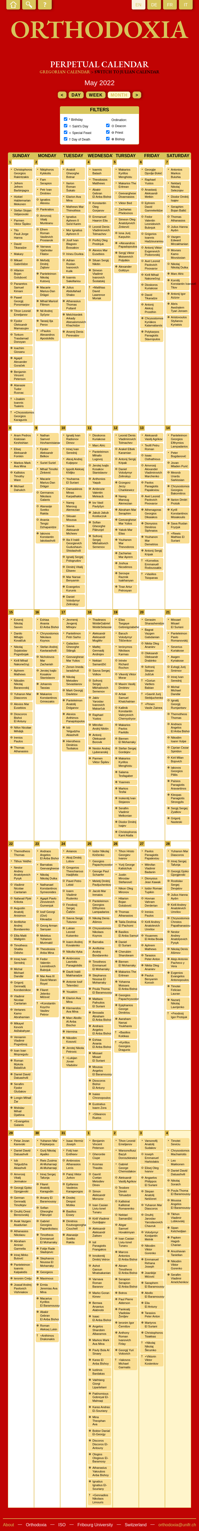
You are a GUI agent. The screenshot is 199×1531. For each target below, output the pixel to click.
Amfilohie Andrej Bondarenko (22, 925)
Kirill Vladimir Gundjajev (100, 1220)
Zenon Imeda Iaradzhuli (74, 668)
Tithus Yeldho (22, 861)
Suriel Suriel (48, 462)
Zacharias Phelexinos (126, 211)
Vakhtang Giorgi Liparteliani (99, 1383)
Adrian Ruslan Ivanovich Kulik (72, 266)
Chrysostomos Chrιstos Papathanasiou (180, 922)
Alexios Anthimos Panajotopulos (75, 717)
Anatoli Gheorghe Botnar (72, 173)
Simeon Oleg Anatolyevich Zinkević (127, 223)
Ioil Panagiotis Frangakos (99, 1246)
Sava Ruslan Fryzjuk (179, 525)
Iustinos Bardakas (98, 1371)
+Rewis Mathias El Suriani (177, 537)
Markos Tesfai (123, 790)
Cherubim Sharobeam (126, 953)
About (8, 1525)
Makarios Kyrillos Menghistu (125, 173)
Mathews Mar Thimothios (75, 208)
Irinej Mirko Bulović (21, 1256)
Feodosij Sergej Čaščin (71, 908)
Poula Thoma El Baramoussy (102, 990)
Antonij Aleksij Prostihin (150, 308)
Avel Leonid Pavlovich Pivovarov (152, 264)
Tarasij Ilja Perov (46, 322)
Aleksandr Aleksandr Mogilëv (98, 637)
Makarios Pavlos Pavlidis (124, 728)
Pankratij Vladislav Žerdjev (124, 1313)
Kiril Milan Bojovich (177, 759)
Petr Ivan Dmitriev (46, 191)
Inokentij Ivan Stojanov (127, 800)
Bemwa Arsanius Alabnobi (98, 1306)
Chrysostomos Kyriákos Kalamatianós (154, 322)
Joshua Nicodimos (125, 565)
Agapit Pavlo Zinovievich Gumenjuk (48, 902)
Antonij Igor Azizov (178, 295)
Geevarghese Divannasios (127, 195)
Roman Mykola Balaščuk (20, 1064)
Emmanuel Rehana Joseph (152, 1263)
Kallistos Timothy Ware (19, 476)
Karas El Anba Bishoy (100, 1361)
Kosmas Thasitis (97, 1166)
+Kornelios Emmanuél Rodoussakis (153, 564)
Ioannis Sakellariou (73, 279)
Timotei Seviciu (176, 1142)
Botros (123, 1292)
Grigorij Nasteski (176, 820)
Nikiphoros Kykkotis (47, 171)
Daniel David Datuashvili (22, 1076)
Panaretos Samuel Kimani (20, 287)
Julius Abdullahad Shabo (73, 291)
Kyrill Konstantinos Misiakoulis (179, 513)
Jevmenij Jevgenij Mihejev (72, 623)
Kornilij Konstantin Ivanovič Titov (183, 284)
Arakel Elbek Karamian (127, 450)
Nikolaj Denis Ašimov (100, 920)
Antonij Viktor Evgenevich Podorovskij (153, 251)
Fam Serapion (46, 181)
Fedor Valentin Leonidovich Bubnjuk (152, 222)
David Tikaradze (20, 245)
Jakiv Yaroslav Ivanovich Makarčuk (98, 703)
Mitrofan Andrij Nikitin (100, 726)
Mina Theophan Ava (99, 1421)
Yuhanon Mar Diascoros (22, 695)
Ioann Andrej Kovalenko (74, 943)
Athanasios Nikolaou (21, 1233)
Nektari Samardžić (99, 662)
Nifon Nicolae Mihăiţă (22, 729)
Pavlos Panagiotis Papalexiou (152, 486)
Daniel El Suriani (125, 943)
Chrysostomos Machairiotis (180, 1152)
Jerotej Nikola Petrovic (75, 1049)
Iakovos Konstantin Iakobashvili (47, 537)
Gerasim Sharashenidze (154, 621)
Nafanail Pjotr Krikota (22, 900)
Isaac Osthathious (152, 457)
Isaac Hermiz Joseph (74, 1142)
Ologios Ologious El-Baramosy (100, 1458)
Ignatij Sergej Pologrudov (74, 558)
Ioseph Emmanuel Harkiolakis (152, 1158)
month (119, 95)
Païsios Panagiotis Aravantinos (178, 784)
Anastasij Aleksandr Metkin (151, 193)
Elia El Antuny (151, 1304)
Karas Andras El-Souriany (101, 1408)
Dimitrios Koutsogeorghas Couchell (76, 1225)
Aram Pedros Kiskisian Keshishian (22, 439)
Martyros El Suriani (151, 1324)
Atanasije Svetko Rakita (46, 510)
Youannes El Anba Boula (154, 937)
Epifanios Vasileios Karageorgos (74, 1188)
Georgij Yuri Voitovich (126, 1352)
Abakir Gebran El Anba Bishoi (101, 193)
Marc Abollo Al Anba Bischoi (73, 1021)
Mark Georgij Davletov (74, 692)
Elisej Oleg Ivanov (152, 1169)
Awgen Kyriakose (177, 658)
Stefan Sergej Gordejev (127, 750)
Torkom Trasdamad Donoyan (21, 338)
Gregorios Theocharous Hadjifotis (74, 871)
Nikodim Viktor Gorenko (150, 1249)
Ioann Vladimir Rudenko (72, 894)
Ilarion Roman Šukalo (70, 187)
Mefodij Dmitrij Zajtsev (44, 264)
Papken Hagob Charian (176, 1241)
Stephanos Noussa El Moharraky (99, 979)
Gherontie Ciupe (98, 1156)
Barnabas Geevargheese (49, 866)
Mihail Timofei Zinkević (49, 471)
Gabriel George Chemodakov (127, 1168)
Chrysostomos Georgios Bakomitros (180, 490)
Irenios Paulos (18, 739)
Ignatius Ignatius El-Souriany (99, 1485)
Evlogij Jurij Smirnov (178, 668)
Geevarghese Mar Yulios (127, 521)
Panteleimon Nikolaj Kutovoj (48, 277)
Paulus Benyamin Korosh (151, 979)
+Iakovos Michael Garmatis (124, 1363)
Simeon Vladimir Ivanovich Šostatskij (98, 276)
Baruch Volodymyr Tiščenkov (125, 637)
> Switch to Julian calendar (125, 72)
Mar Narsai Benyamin (73, 578)
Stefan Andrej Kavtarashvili (49, 648)
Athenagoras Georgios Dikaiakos (153, 513)
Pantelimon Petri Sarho (73, 635)
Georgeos (46, 1272)
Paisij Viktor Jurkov (73, 1176)
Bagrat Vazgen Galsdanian (152, 633)
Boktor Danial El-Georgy (101, 1432)
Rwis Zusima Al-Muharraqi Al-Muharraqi (48, 1164)
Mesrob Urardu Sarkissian (177, 476)
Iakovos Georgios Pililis (177, 771)
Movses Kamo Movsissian (178, 254)
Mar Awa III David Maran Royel (48, 980)
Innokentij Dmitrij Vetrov (101, 1257)
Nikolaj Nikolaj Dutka (179, 265)
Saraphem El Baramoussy (154, 1284)
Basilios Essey (71, 1213)
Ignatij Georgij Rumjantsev (178, 704)
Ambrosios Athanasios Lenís (73, 1164)
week (96, 95)
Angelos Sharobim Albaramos (99, 1330)
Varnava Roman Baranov (97, 1283)
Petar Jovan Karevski (22, 1142)
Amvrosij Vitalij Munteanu (46, 219)
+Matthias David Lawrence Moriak (98, 293)
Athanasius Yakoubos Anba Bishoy (100, 1471)
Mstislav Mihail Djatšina (19, 1111)
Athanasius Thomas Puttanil (73, 305)
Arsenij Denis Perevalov (74, 333)
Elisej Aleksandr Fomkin (20, 452)
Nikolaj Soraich (176, 1182)
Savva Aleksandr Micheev (72, 529)
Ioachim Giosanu (19, 349)
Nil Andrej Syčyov (46, 312)
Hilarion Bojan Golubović (20, 274)
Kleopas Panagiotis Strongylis (177, 798)
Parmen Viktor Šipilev (22, 222)
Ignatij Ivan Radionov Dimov (73, 439)
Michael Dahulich (19, 488)
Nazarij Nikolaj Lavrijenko (177, 1003)
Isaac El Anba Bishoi (101, 1318)
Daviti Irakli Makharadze (74, 973)
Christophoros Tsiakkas (154, 1334)
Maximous (46, 1278)
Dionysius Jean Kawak (152, 880)
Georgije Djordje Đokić (153, 171)
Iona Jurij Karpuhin (124, 235)
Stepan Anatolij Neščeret (150, 1195)
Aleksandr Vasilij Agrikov (153, 437)
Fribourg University (95, 1525)
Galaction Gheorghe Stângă (72, 647)
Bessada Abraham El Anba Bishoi (101, 1016)
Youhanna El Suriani (72, 480)
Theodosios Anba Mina (47, 950)
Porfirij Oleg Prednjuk (99, 242)
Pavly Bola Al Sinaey (100, 1352)
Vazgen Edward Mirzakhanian (179, 240)
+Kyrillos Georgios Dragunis (124, 1046)
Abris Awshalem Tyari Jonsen (179, 307)
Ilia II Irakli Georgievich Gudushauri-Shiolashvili (74, 545)
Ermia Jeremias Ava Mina (49, 1288)
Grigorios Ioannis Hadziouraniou (154, 237)
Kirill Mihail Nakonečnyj (152, 276)
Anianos (71, 851)
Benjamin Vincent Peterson (20, 375)
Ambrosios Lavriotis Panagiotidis (74, 962)
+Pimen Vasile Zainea (153, 705)
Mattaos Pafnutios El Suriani (98, 1002)
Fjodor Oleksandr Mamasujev (21, 324)
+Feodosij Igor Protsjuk (179, 1015)
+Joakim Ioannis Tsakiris (19, 402)
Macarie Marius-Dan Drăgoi (47, 291)
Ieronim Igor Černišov (126, 1324)
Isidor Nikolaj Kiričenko (100, 853)
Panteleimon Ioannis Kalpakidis (22, 1268)
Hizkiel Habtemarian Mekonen (22, 200)
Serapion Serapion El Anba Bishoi (128, 1283)
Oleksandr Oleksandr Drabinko (151, 657)
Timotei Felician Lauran (176, 990)
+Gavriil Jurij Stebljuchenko (154, 695)
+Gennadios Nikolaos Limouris (100, 1499)
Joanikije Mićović (150, 1274)
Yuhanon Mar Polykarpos (48, 1142)
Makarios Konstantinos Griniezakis (48, 697)
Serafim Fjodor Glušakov (20, 1087)
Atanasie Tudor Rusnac (19, 389)
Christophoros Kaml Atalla (127, 833)
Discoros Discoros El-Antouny (100, 1444)
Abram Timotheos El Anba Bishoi (128, 1269)
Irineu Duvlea (74, 254)
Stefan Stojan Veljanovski (22, 212)
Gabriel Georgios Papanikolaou (49, 1225)
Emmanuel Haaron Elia (99, 218)
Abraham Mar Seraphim (127, 511)
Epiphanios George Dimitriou (126, 1009)
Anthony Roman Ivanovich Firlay (125, 1338)
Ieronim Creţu (23, 1278)
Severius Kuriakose (177, 648)
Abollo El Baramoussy (154, 1294)
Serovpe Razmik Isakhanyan (126, 577)
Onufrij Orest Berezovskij (22, 1213)
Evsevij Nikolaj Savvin (18, 623)
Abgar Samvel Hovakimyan (127, 1228)
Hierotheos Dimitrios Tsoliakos (73, 745)
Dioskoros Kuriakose (151, 286)
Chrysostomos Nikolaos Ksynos (49, 637)
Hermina (71, 1031)
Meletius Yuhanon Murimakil (46, 939)
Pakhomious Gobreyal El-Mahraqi (100, 1397)
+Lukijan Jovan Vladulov (71, 1061)
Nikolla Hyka (74, 951)
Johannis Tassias (46, 685)
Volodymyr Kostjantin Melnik (151, 1236)
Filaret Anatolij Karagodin (46, 1188)
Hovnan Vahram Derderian (151, 902)
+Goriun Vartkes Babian (150, 684)
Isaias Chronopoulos (101, 1095)
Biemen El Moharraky (127, 740)
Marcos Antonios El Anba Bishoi (128, 1255)
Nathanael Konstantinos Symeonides (48, 888)
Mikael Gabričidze (21, 262)
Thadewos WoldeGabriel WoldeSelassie (102, 623)
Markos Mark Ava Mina (22, 464)
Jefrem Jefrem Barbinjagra (21, 187)
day (76, 95)
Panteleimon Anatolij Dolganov (74, 704)
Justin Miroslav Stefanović (125, 878)
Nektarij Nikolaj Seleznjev (177, 187)
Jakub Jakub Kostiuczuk (100, 514)
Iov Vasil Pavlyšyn (98, 504)
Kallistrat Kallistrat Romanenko (126, 1205)
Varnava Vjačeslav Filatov (46, 250)
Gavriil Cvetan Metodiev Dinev (98, 1180)
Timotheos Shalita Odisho (20, 949)
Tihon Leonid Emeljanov (22, 312)
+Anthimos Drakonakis (47, 1337)
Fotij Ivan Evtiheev (72, 1152)
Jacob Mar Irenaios (99, 892)
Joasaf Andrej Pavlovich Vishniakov (23, 1288)
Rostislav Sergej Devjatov (177, 884)
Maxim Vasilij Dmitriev (127, 685)
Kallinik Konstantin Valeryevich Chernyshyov (127, 713)
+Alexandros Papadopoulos (128, 245)
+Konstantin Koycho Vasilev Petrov (47, 1009)
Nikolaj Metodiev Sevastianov (74, 680)
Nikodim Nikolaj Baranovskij (21, 684)
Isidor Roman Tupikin (153, 890)
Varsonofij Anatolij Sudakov (151, 1144)
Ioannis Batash (97, 171)
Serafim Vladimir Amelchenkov (179, 1278)
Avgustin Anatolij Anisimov (20, 912)
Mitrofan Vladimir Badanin (150, 868)
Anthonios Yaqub (98, 480)
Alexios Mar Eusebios (99, 252)
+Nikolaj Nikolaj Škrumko (150, 1346)
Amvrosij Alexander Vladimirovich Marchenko (153, 471)
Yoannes (124, 782)
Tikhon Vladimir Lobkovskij (177, 1217)
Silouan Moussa (71, 517)
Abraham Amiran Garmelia (20, 1245)
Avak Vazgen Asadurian (22, 1223)
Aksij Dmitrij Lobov (73, 859)
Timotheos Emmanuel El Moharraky (101, 965)
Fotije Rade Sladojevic (47, 1250)
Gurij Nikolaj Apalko (48, 1152)
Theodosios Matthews (99, 181)
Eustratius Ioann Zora (99, 1105)
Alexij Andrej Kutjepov (74, 461)
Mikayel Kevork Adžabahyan (22, 1027)
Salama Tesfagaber (126, 774)
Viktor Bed (125, 203)
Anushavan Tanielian (178, 1253)
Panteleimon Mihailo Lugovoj (100, 455)
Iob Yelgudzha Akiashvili (73, 731)
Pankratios (47, 209)
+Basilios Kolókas (124, 1034)
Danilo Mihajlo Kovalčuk (20, 637)
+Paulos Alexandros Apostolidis (47, 334)
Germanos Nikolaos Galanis (47, 496)
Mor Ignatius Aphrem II (74, 232)
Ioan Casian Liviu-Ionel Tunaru (100, 1208)
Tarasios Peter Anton (152, 957)
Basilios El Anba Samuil (128, 933)
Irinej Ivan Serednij (72, 450)
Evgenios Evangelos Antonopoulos (180, 976)
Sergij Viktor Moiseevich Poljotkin (126, 256)
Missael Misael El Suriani (177, 623)
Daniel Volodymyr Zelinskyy (73, 600)
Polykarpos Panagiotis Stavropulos (152, 335)
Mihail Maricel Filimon (49, 303)
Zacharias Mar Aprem (126, 555)
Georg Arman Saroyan (48, 927)
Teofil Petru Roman (152, 447)
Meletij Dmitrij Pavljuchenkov (101, 882)
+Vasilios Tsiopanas (151, 575)
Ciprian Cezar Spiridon (180, 749)
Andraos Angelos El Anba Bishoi (180, 728)
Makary (18, 254)
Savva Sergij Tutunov (74, 920)
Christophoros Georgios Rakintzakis (23, 173)
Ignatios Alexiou (45, 201)
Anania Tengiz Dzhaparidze (48, 523)
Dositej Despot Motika (70, 1201)
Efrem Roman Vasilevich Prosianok (46, 235)
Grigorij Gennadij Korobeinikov (22, 986)
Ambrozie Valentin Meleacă (98, 492)
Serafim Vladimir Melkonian (125, 812)
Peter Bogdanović (178, 454)
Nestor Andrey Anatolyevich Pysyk (22, 873)
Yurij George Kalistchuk (127, 866)
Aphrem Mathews (20, 672)
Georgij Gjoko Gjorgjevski (180, 873)
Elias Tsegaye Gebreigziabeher (129, 623)
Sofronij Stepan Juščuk (149, 670)
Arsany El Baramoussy (48, 1199)
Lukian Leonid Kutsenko (72, 932)
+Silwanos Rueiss (99, 1116)
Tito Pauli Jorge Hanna (21, 234)
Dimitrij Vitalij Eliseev (74, 568)
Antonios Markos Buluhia (176, 173)
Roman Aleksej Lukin (48, 1327)
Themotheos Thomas (179, 715)
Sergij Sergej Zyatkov (179, 810)
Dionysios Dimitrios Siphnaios (151, 527)
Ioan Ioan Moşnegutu (21, 1052)
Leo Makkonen (177, 1162)
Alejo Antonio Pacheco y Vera (179, 962)
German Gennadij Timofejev (20, 1201)
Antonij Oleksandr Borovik (99, 738)
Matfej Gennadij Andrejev (98, 650)
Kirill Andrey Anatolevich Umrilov (152, 925)
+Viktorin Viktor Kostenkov (151, 1360)
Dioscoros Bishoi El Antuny (20, 717)
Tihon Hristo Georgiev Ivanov (126, 855)
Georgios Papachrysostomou (104, 863)
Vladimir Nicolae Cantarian (20, 888)
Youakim (71, 991)
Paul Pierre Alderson (126, 1301)
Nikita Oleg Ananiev (152, 645)
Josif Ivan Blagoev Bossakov (72, 244)
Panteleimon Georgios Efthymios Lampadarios (179, 441)
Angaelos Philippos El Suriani (151, 1181)
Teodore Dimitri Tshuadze (125, 1191)
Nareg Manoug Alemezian (73, 506)
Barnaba (97, 941)
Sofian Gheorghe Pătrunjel (98, 526)
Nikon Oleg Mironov (126, 890)
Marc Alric (177, 273)
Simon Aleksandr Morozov (98, 1195)
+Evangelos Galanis (21, 1123)
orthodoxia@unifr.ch (177, 1525)
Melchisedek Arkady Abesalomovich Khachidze (76, 320)
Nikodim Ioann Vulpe (178, 739)
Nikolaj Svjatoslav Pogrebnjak (21, 650)
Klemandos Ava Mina (73, 1010)
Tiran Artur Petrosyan (125, 588)
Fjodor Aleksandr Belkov (46, 452)
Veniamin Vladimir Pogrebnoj (20, 1041)
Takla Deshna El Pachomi (127, 923)
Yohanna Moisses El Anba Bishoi (128, 985)
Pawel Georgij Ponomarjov (22, 301)
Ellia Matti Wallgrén (20, 937)
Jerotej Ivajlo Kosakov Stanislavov (100, 469)
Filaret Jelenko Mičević (45, 993)
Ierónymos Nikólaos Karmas (125, 650)
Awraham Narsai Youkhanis (125, 1022)
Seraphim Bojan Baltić (178, 208)
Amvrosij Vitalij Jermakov (20, 1178)
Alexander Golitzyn (125, 268)
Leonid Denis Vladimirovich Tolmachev (101, 230)
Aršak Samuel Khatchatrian (127, 697)
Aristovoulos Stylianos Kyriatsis (179, 321)
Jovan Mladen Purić (179, 464)
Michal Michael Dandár (176, 690)
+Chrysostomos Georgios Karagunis (24, 416)
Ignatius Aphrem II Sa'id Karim (73, 220)
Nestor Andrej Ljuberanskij (101, 750)
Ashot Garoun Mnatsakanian (101, 1269)
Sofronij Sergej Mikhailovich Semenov (100, 541)
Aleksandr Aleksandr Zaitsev (98, 1232)
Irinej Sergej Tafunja (179, 863)
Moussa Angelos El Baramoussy (102, 1070)
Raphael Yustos (150, 181)
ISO (62, 1525)
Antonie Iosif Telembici (74, 983)
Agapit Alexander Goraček (20, 362)
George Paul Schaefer (100, 873)
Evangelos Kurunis (73, 588)
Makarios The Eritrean (127, 185)
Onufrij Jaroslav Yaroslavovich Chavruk (154, 1220)
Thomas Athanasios (178, 218)
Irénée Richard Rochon (124, 664)
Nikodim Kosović (71, 1039)
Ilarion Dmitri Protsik (179, 501)
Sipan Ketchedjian (178, 1229)
